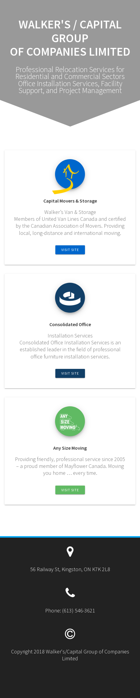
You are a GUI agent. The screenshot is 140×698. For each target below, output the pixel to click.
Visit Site (70, 249)
